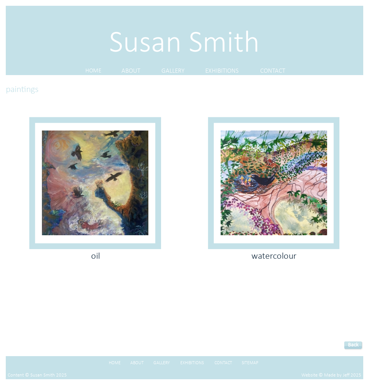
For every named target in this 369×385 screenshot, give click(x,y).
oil (95, 256)
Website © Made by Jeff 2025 (331, 375)
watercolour (273, 256)
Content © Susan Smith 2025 (37, 375)
